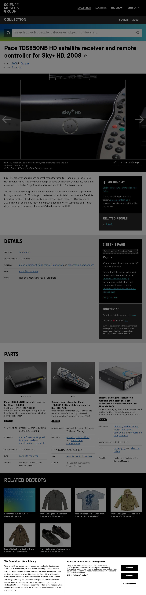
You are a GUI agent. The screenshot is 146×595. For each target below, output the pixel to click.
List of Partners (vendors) (77, 585)
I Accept (129, 578)
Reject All (129, 586)
